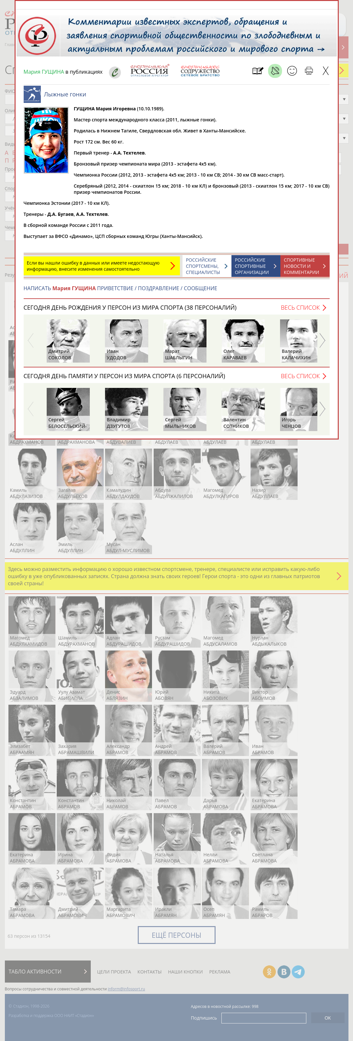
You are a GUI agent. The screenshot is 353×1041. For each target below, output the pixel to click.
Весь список (300, 311)
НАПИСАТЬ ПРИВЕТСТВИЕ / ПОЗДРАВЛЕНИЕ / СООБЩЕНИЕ (121, 291)
